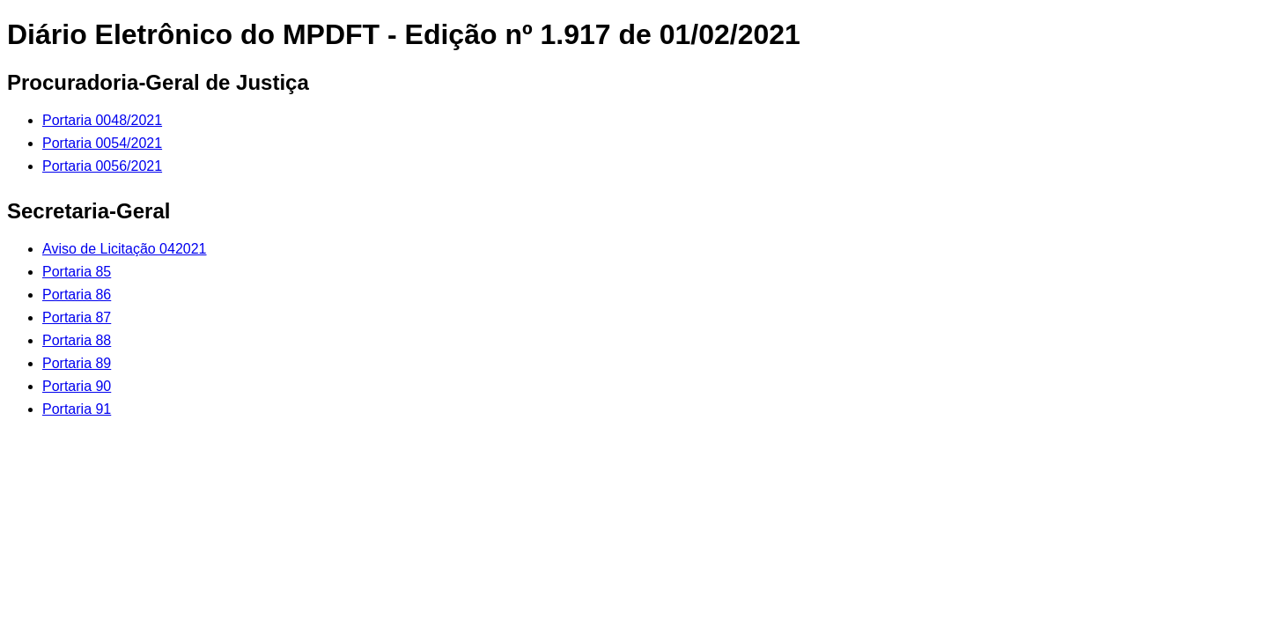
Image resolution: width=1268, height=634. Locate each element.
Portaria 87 (76, 317)
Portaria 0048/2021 (102, 120)
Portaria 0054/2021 (102, 143)
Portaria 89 (76, 363)
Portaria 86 (76, 294)
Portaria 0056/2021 (102, 165)
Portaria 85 (76, 271)
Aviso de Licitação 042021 (124, 248)
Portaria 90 (76, 386)
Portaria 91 (76, 409)
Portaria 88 (76, 340)
